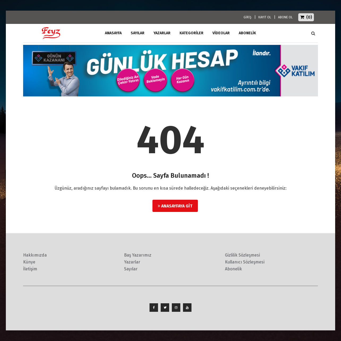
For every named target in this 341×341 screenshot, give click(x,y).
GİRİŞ (248, 17)
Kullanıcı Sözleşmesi (245, 262)
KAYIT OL (264, 17)
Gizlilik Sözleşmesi (242, 255)
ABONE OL (285, 17)
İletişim (30, 268)
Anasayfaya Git (175, 205)
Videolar (221, 33)
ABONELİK (247, 33)
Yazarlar (162, 33)
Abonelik (233, 268)
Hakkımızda (35, 255)
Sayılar (137, 33)
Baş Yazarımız (137, 255)
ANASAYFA (113, 33)
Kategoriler (191, 33)
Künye (29, 262)
